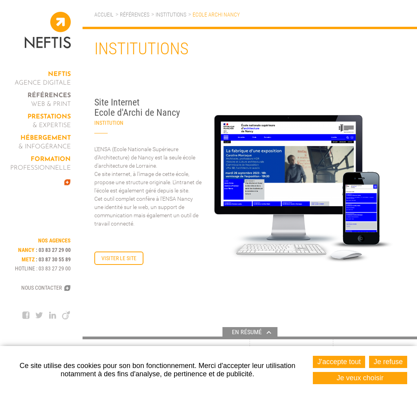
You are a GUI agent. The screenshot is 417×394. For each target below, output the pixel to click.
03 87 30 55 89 (55, 259)
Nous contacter (41, 288)
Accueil (104, 14)
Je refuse (388, 362)
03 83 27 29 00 (55, 250)
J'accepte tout (339, 362)
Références (134, 14)
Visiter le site (118, 258)
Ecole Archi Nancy (216, 14)
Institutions (171, 14)
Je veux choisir (360, 378)
